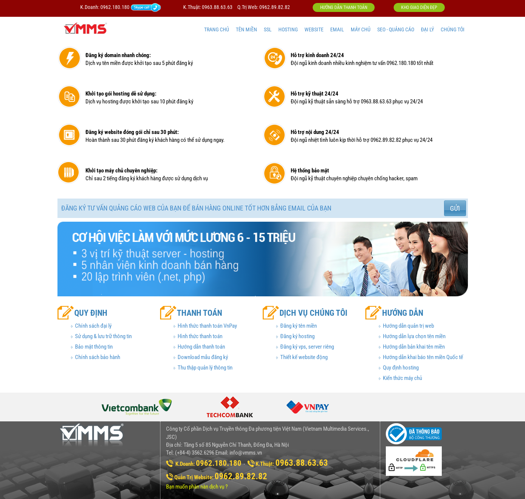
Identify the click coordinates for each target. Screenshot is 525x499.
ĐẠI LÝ (427, 29)
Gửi (455, 208)
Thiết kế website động (304, 357)
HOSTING (288, 29)
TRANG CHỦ (216, 29)
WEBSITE (314, 29)
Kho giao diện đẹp (419, 7)
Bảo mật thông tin (94, 346)
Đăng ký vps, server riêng (307, 346)
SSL (268, 29)
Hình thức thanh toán (200, 336)
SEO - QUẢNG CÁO (395, 29)
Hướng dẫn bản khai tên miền (414, 346)
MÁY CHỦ (361, 29)
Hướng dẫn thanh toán (343, 7)
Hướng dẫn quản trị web (408, 325)
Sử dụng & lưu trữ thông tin (103, 336)
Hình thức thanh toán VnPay (207, 325)
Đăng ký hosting (297, 336)
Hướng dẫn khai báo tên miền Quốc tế (423, 357)
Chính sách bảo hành (97, 357)
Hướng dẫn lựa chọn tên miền (414, 336)
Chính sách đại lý (93, 325)
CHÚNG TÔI (453, 29)
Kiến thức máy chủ (402, 378)
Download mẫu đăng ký (203, 357)
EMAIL (337, 29)
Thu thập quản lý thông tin (205, 367)
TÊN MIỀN (246, 29)
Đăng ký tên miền (298, 325)
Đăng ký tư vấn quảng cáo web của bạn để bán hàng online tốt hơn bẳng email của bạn (196, 208)
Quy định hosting (401, 367)
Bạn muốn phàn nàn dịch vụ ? (197, 486)
